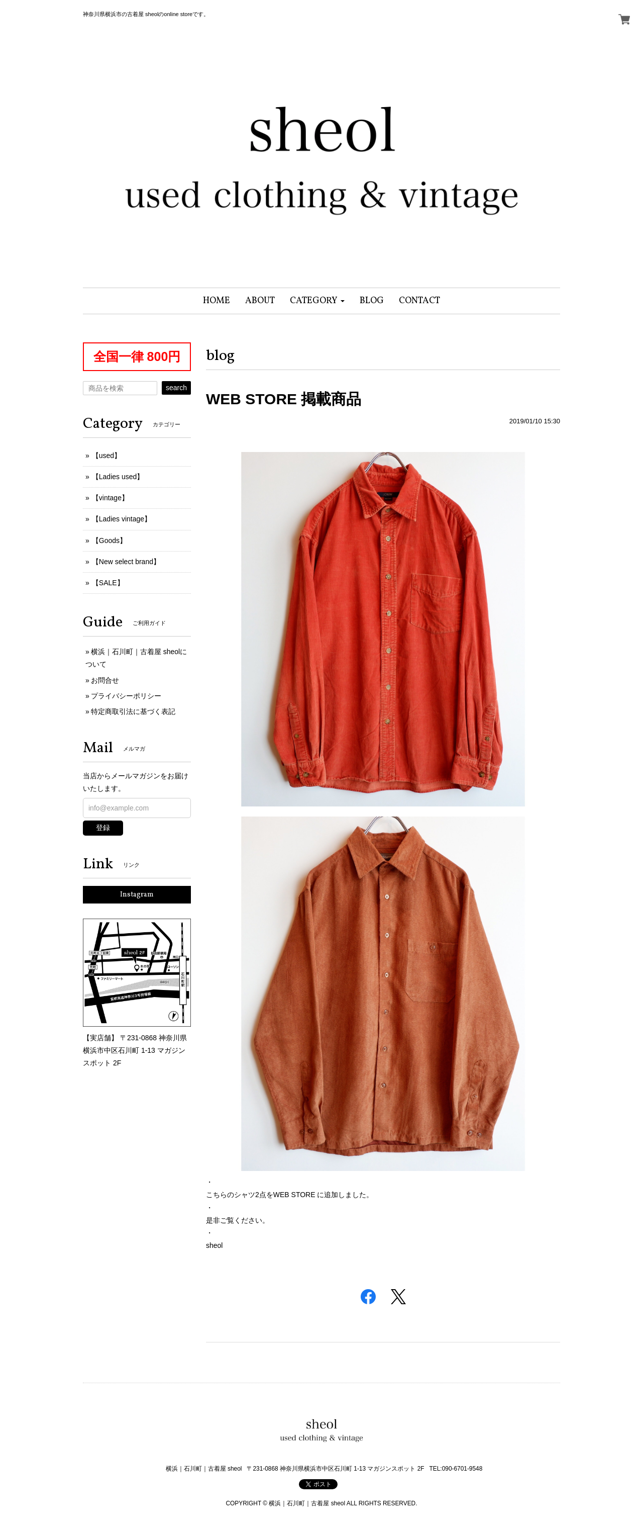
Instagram (137, 894)
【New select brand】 (126, 562)
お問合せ (105, 680)
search (176, 388)
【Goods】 (109, 540)
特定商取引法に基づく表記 (133, 711)
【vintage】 (110, 498)
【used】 (106, 456)
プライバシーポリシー (126, 696)
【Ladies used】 (118, 477)
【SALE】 (108, 583)
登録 (103, 828)
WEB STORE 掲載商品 (283, 399)
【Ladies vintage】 (121, 519)
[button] (317, 301)
